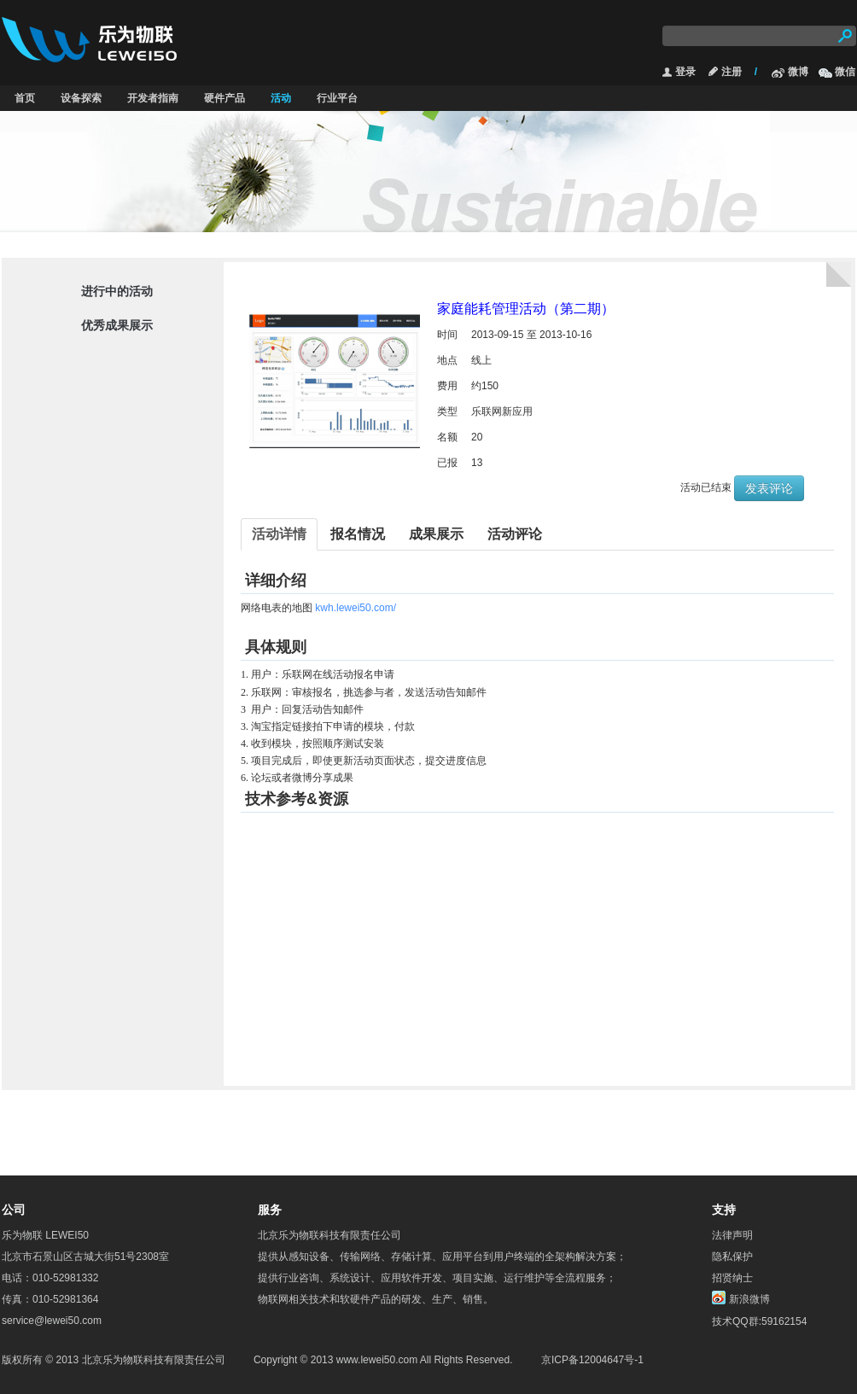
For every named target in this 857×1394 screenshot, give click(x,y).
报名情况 (357, 534)
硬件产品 (224, 98)
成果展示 (436, 534)
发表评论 (769, 488)
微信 (845, 72)
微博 (798, 72)
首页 (25, 98)
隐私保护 (732, 1257)
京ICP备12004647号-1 (592, 1360)
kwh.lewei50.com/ (355, 608)
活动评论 (514, 534)
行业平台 (337, 98)
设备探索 (81, 98)
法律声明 (732, 1235)
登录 (685, 72)
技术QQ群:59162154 (759, 1321)
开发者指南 (152, 98)
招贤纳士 (732, 1278)
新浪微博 (749, 1298)
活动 (281, 98)
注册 (731, 72)
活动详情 (279, 534)
